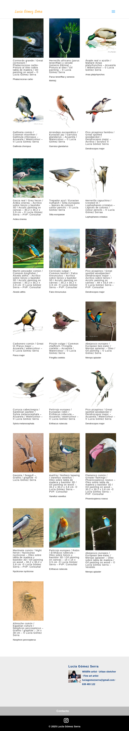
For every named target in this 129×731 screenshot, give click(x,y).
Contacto (62, 711)
